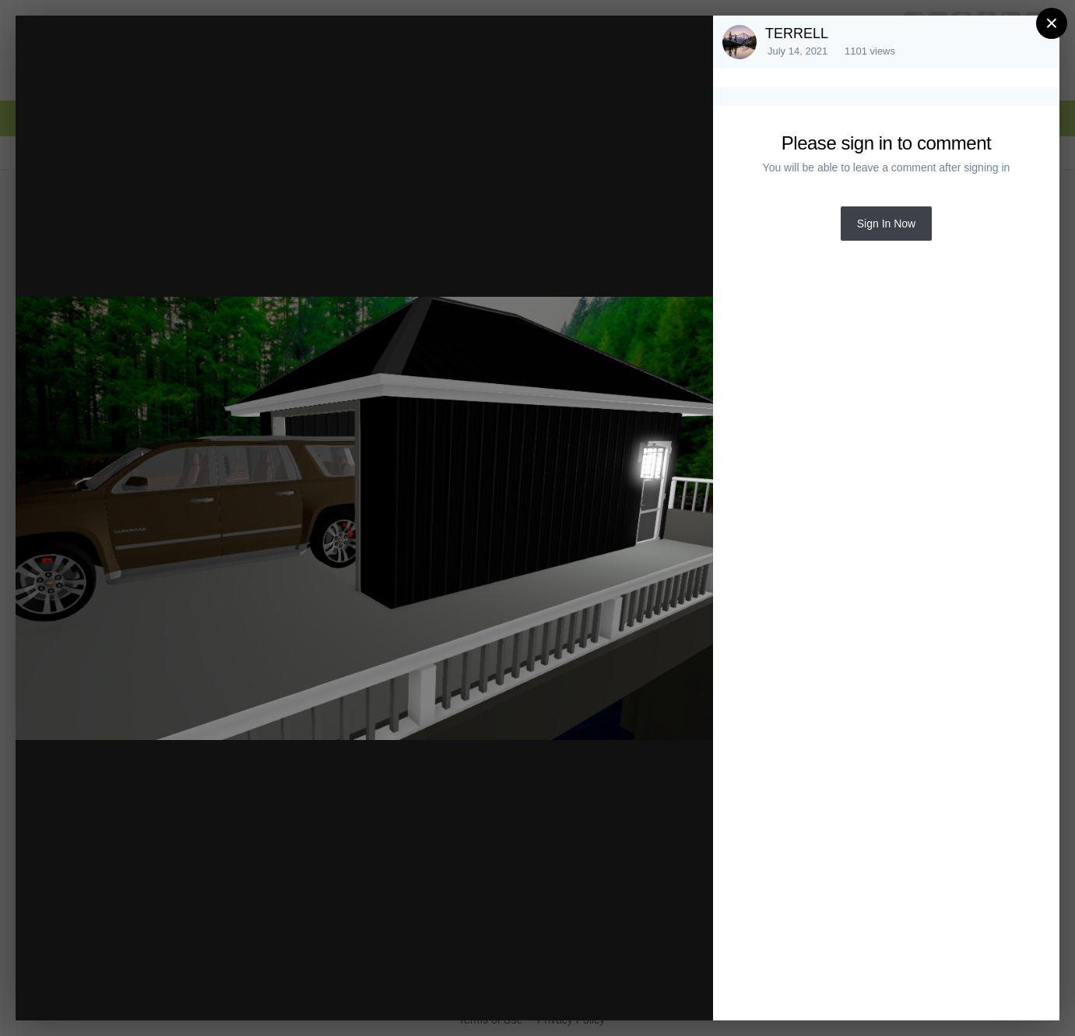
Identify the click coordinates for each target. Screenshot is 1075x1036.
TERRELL (796, 33)
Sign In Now (886, 223)
